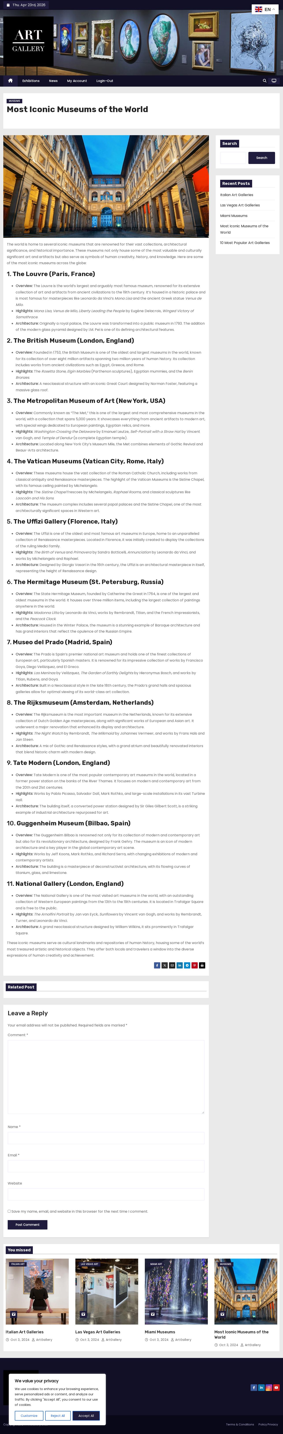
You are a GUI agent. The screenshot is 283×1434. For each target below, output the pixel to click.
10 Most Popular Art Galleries (245, 242)
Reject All (58, 1416)
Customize (29, 1416)
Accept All (86, 1416)
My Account (77, 81)
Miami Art (156, 1264)
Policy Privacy (268, 1424)
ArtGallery (42, 1340)
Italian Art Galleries (236, 194)
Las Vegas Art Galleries (240, 205)
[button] (264, 80)
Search (229, 143)
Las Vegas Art (89, 1264)
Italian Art (17, 1264)
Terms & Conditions (240, 1424)
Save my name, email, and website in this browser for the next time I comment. (79, 1211)
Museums (14, 101)
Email (14, 1155)
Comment (18, 1034)
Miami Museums (234, 215)
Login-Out (105, 81)
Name (14, 1126)
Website (15, 1183)
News (53, 81)
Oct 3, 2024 (21, 1340)
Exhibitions (31, 81)
